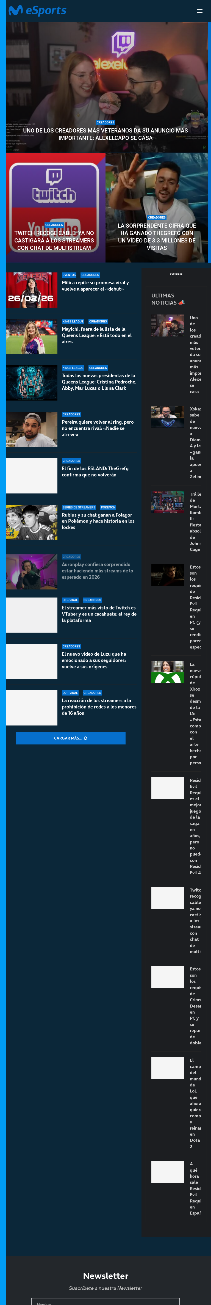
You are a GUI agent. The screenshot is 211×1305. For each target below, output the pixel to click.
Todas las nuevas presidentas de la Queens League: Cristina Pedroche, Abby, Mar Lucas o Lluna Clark (99, 383)
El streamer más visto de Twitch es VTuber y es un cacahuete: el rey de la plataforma (99, 620)
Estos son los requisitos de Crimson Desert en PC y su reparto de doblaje (195, 1006)
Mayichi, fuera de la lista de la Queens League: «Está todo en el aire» (97, 335)
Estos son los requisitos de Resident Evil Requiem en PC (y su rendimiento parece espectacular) (195, 607)
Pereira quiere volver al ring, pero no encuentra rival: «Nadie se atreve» (98, 435)
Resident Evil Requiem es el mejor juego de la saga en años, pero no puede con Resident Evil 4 (195, 826)
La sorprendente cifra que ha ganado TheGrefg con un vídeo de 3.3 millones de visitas (157, 236)
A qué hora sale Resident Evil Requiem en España (195, 1188)
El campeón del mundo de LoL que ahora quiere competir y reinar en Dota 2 (195, 1103)
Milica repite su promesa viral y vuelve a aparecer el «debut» (95, 285)
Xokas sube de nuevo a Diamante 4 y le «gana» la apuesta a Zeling (195, 442)
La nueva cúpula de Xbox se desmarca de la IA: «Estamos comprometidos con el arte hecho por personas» (195, 713)
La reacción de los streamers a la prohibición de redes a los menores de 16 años (99, 706)
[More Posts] (71, 738)
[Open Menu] (199, 11)
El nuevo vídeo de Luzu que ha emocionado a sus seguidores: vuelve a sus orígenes (94, 662)
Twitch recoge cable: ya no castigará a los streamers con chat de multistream (54, 240)
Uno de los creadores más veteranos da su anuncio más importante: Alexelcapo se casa (105, 134)
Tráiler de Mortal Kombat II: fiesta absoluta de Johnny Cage (195, 522)
